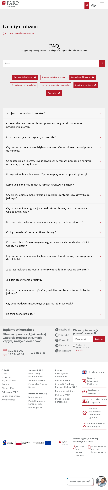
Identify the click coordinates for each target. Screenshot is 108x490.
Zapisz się (99, 339)
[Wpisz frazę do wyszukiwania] (51, 63)
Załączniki (54, 93)
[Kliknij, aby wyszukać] (102, 63)
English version (97, 372)
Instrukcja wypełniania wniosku (55, 85)
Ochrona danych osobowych (96, 425)
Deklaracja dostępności (94, 392)
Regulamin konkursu (25, 77)
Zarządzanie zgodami (94, 416)
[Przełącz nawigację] (102, 4)
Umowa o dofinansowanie (53, 77)
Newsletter (80, 350)
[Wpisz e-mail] (83, 339)
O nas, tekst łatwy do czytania (97, 401)
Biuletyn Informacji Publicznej (92, 381)
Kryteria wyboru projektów (24, 85)
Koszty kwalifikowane (82, 77)
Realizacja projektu (86, 85)
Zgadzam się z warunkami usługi (82, 346)
